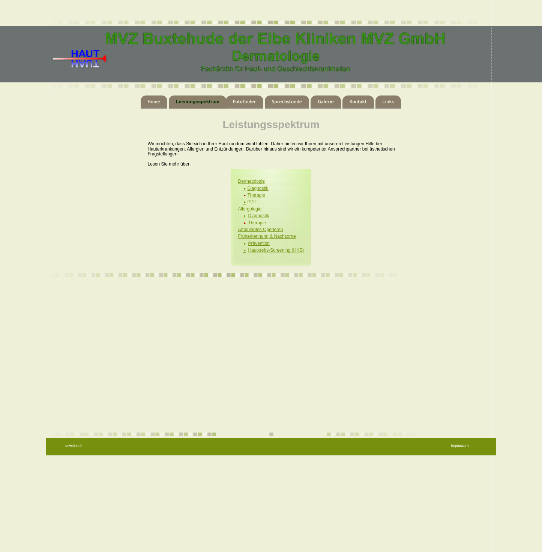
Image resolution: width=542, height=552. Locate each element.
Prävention (259, 243)
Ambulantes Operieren (260, 229)
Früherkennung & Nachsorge (267, 236)
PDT (252, 201)
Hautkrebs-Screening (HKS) (276, 250)
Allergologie (250, 209)
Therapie (256, 195)
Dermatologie (251, 181)
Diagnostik (258, 188)
